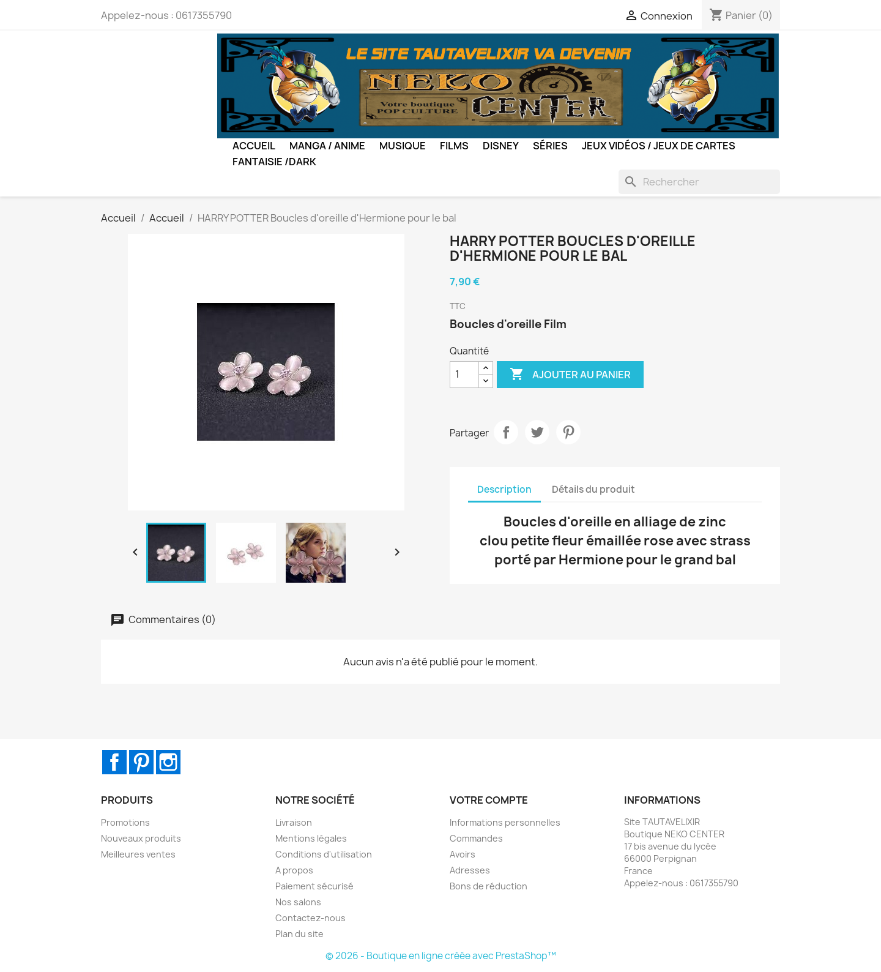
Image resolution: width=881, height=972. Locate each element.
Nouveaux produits (141, 838)
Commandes (476, 838)
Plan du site (299, 934)
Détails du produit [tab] (593, 489)
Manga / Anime (327, 145)
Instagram (168, 762)
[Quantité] (464, 374)
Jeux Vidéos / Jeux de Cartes (658, 145)
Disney (501, 145)
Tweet (537, 432)
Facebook (114, 762)
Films (454, 145)
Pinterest (568, 432)
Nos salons (298, 902)
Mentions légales (311, 838)
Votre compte (489, 800)
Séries (550, 145)
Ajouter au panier (570, 375)
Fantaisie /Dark (274, 161)
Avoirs (462, 854)
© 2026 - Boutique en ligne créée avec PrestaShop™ (440, 955)
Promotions (125, 822)
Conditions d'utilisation (323, 854)
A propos (294, 870)
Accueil (253, 145)
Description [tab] (504, 489)
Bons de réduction (488, 886)
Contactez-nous (310, 918)
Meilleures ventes (138, 854)
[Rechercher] (699, 182)
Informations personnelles (505, 822)
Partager (506, 432)
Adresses (470, 870)
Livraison (293, 822)
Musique (402, 145)
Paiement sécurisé (314, 886)
